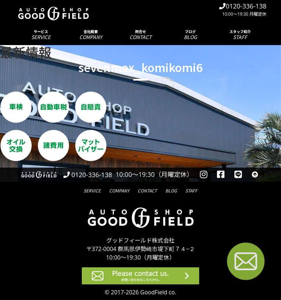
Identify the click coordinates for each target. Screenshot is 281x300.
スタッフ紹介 (240, 34)
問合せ (140, 34)
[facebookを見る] (221, 175)
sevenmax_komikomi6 (140, 67)
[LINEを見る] (238, 175)
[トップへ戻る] (255, 175)
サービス (41, 34)
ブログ (190, 34)
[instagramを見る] (203, 175)
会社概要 (91, 34)
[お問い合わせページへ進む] (245, 262)
